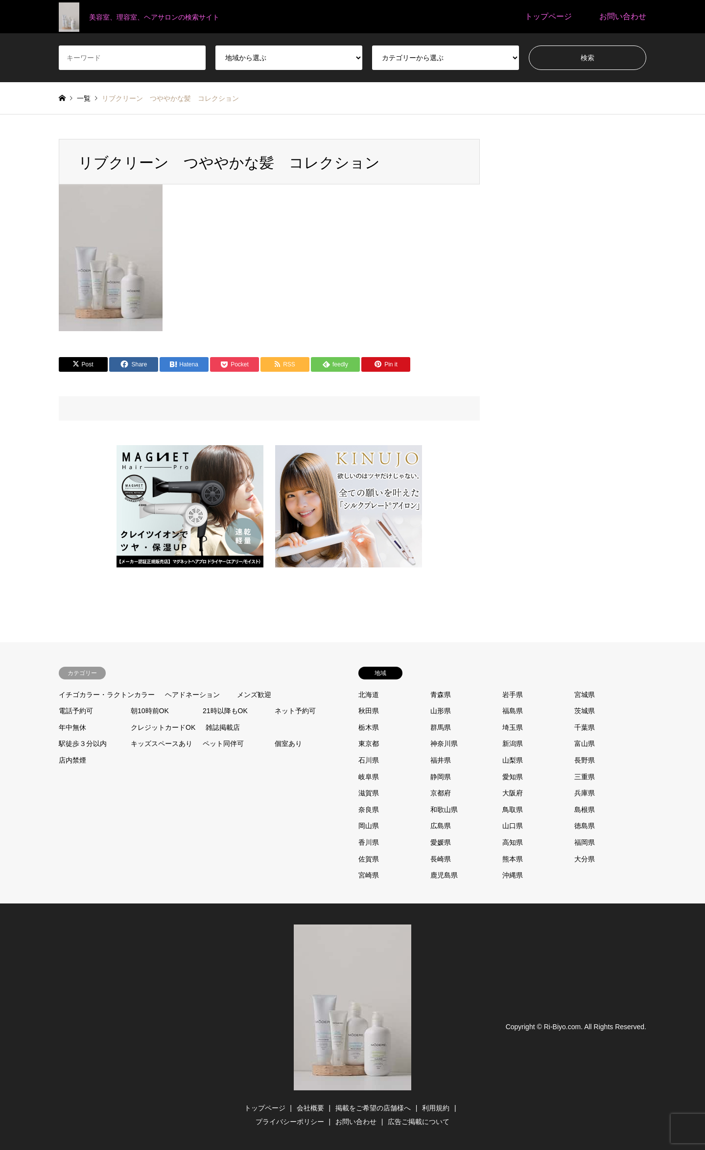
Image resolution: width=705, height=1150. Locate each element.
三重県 (584, 777)
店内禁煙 (72, 760)
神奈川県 (444, 743)
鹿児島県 (444, 875)
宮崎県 (368, 875)
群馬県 (440, 727)
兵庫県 (584, 793)
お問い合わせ (622, 16)
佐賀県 (368, 859)
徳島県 (584, 826)
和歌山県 (444, 809)
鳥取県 (512, 809)
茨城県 (584, 711)
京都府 (440, 793)
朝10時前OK (150, 711)
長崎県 (440, 859)
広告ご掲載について (418, 1122)
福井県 (440, 760)
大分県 (584, 859)
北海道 (368, 695)
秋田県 (368, 711)
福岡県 (584, 842)
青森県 (440, 695)
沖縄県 (512, 875)
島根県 (584, 809)
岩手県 (512, 695)
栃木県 (368, 727)
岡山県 (368, 826)
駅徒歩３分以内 (83, 743)
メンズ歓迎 (254, 695)
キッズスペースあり (161, 743)
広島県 (440, 826)
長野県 (584, 760)
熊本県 (512, 859)
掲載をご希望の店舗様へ (373, 1108)
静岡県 (440, 777)
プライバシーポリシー (290, 1122)
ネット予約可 (295, 711)
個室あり (288, 743)
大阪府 (512, 793)
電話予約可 (76, 711)
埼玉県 (512, 727)
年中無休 (72, 727)
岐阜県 (368, 777)
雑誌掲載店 (223, 727)
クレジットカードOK (163, 727)
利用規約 (435, 1108)
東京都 (368, 743)
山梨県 (512, 760)
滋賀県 (368, 793)
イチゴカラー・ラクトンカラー (107, 695)
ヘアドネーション (192, 695)
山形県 (440, 711)
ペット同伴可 (223, 743)
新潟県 (512, 743)
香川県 (368, 842)
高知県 (512, 842)
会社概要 (310, 1108)
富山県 (584, 743)
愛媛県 (440, 842)
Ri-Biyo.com (562, 1027)
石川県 (368, 760)
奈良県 (368, 809)
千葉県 (584, 727)
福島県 (512, 711)
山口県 (512, 826)
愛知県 (512, 777)
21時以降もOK (225, 711)
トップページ (548, 16)
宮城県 (584, 695)
